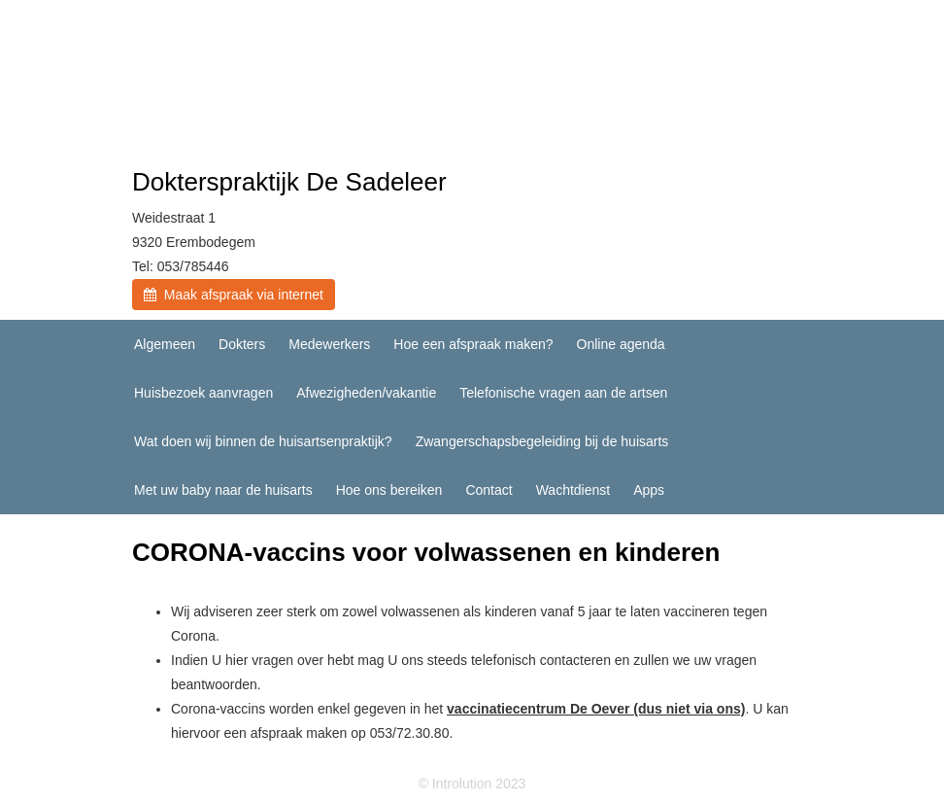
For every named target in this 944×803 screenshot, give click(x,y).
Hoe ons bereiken (389, 490)
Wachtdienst (573, 490)
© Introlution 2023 (472, 783)
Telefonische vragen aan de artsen (563, 393)
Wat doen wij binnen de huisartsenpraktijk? (263, 441)
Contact (488, 490)
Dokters (242, 344)
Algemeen (164, 344)
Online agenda (621, 344)
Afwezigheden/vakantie (366, 393)
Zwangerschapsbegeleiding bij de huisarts (542, 441)
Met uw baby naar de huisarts (223, 490)
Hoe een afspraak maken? (473, 344)
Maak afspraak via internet (233, 294)
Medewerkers (329, 344)
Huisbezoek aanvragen (203, 393)
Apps (648, 490)
